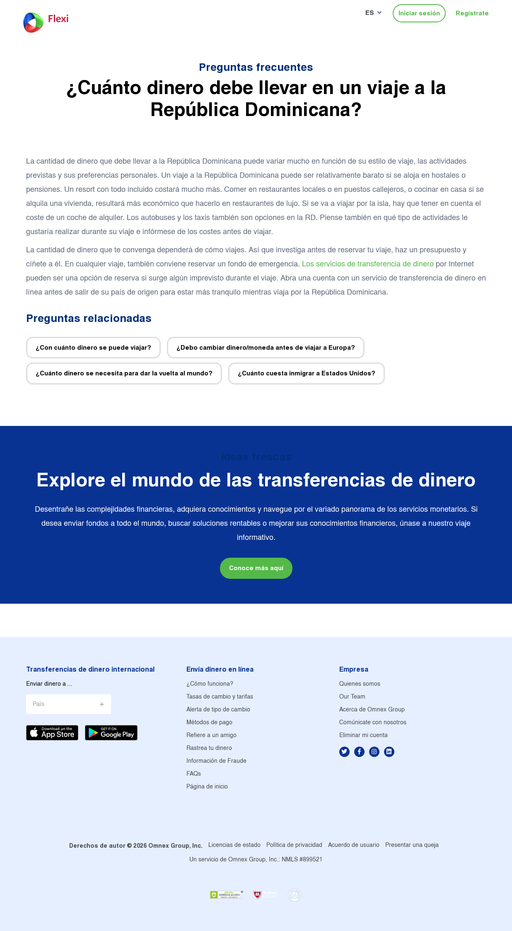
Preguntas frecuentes (256, 66)
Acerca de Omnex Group (372, 710)
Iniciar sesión (419, 13)
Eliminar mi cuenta (363, 736)
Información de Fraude (216, 761)
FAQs (193, 774)
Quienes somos (359, 684)
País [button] (38, 705)
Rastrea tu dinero (209, 748)
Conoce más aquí (256, 567)
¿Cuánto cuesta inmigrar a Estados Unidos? (306, 373)
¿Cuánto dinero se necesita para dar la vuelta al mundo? (124, 373)
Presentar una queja (412, 845)
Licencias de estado (234, 845)
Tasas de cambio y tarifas (219, 697)
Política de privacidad (294, 845)
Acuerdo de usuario (353, 845)
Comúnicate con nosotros (372, 723)
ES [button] (369, 12)
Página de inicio (207, 787)
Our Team (352, 697)
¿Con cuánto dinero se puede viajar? (93, 347)
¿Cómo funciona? (209, 684)
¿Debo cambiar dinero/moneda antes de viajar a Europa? (265, 347)
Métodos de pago (209, 723)
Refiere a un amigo (211, 736)
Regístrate (472, 13)
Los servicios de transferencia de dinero (368, 264)
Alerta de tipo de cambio (218, 710)
